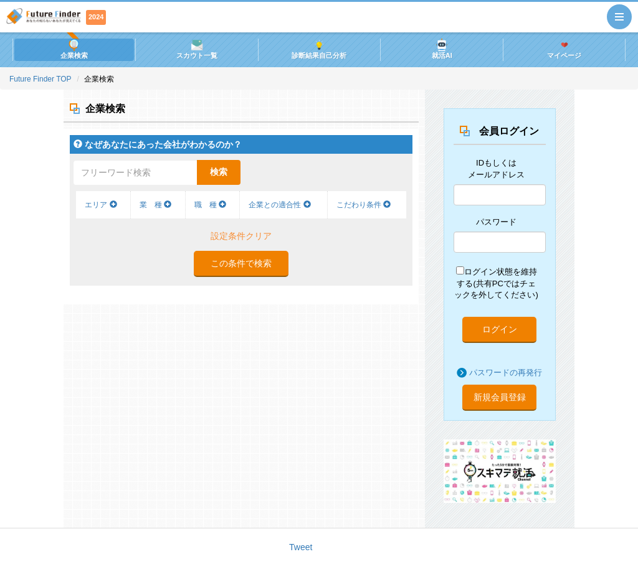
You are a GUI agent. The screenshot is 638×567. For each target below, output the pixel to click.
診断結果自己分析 (319, 49)
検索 (218, 172)
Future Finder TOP (40, 79)
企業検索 (74, 49)
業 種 (155, 204)
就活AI (442, 49)
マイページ (564, 49)
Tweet (300, 547)
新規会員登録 (500, 397)
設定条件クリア (241, 236)
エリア (101, 204)
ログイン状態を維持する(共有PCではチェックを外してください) (496, 282)
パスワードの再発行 (505, 372)
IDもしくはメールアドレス (496, 168)
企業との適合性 (279, 204)
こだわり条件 (363, 204)
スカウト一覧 (196, 49)
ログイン (499, 329)
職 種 (210, 204)
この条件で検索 (241, 263)
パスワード (496, 222)
